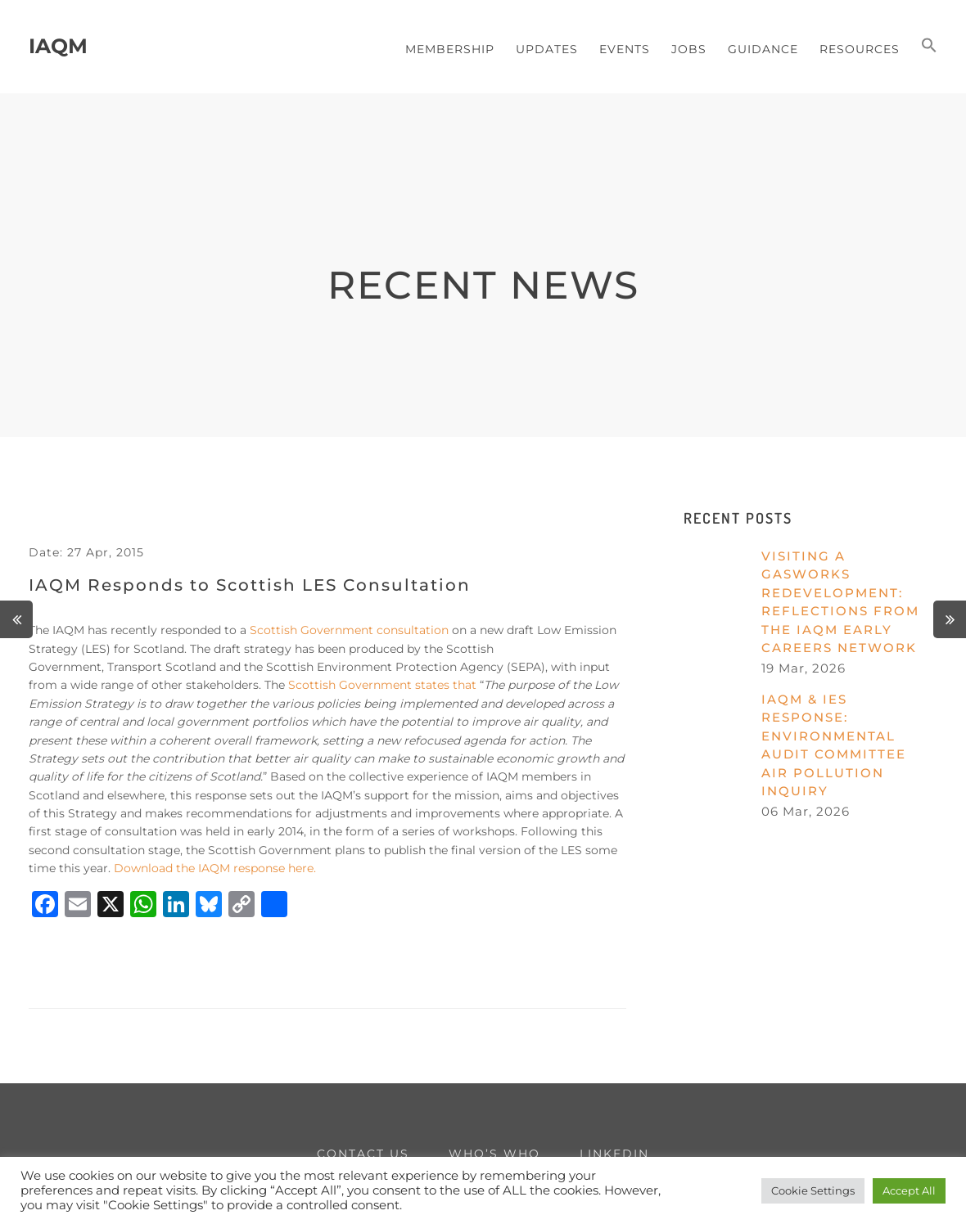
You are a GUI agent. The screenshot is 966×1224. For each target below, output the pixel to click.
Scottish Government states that (382, 684)
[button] (929, 47)
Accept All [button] (909, 1190)
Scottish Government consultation (349, 630)
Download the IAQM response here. (215, 868)
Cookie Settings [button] (813, 1190)
